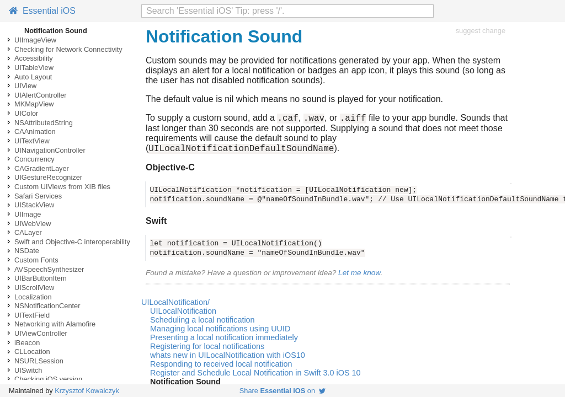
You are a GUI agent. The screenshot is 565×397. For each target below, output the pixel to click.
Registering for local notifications (207, 349)
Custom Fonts (36, 260)
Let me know (359, 276)
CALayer (28, 232)
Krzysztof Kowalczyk (87, 391)
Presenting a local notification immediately (224, 340)
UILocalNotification (183, 314)
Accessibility (33, 58)
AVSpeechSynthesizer (49, 269)
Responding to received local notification (221, 367)
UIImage (27, 214)
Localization (33, 297)
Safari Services (38, 196)
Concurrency (34, 159)
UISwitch (28, 370)
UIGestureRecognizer (48, 177)
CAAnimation (35, 131)
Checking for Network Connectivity (68, 49)
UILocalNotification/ (175, 305)
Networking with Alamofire (54, 324)
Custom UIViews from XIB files (62, 187)
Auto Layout (33, 77)
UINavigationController (50, 150)
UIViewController (40, 333)
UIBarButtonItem (40, 278)
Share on (282, 391)
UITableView (34, 67)
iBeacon (27, 343)
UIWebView (32, 223)
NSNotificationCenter (47, 306)
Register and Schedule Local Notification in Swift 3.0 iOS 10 (255, 376)
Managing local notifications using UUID (220, 332)
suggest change (480, 30)
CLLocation (32, 351)
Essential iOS (42, 10)
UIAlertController (40, 95)
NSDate (26, 250)
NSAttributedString (43, 123)
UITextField (32, 315)
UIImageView (35, 40)
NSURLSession (38, 361)
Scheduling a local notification (202, 323)
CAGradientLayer (41, 168)
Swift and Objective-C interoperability (72, 242)
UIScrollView (34, 287)
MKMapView (34, 104)
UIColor (26, 113)
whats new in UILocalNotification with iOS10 (227, 358)
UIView (25, 86)
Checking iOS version (48, 379)
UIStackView (34, 205)
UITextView (32, 141)
